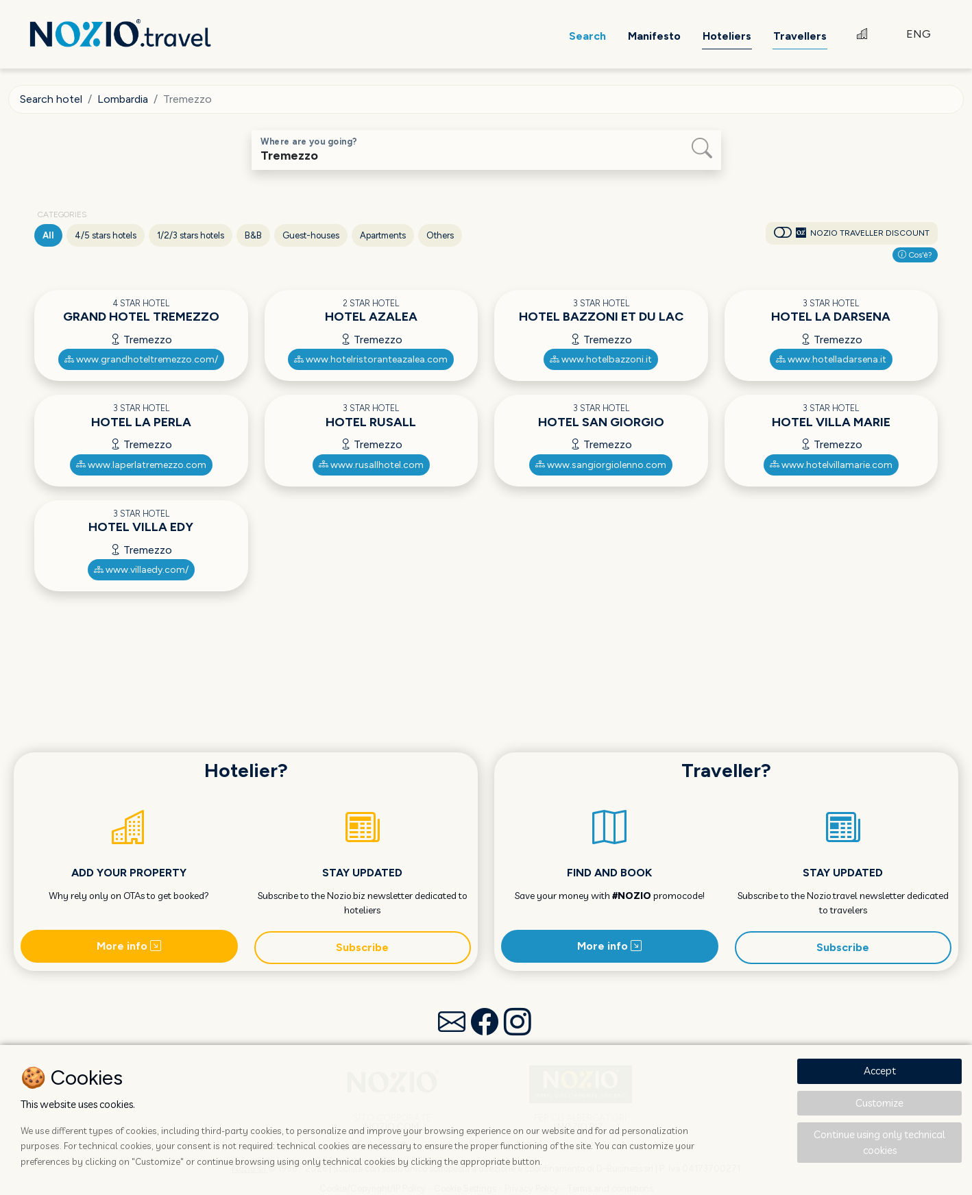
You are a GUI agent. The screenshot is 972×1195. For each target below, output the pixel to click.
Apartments (383, 235)
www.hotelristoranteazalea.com (371, 359)
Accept (880, 1070)
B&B (253, 235)
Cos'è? (915, 255)
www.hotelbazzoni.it (601, 359)
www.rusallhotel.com (371, 465)
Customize (879, 1102)
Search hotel (51, 99)
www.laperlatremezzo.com (141, 465)
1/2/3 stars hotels (190, 235)
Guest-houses (310, 235)
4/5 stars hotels (105, 235)
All (48, 235)
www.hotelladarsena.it (831, 359)
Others (440, 235)
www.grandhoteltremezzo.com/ (141, 359)
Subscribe (362, 947)
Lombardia (122, 99)
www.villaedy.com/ (141, 570)
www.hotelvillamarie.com (831, 465)
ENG (918, 33)
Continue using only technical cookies (879, 1142)
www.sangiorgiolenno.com (600, 465)
